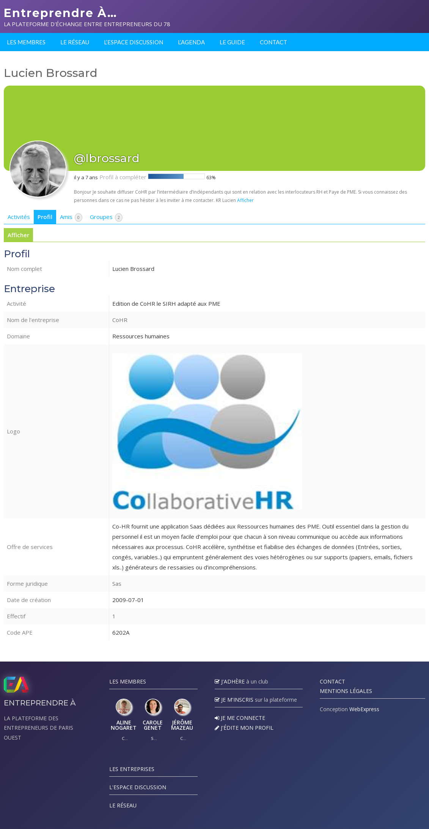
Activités (19, 217)
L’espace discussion (133, 42)
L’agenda (191, 42)
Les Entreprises (131, 769)
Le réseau (74, 42)
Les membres (26, 42)
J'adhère (230, 681)
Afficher (245, 200)
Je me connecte (240, 717)
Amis (71, 217)
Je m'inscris (234, 699)
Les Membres (127, 681)
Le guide (232, 42)
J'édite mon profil (244, 727)
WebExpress (364, 709)
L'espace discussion (137, 787)
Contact (273, 42)
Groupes (106, 217)
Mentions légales (346, 690)
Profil (45, 217)
